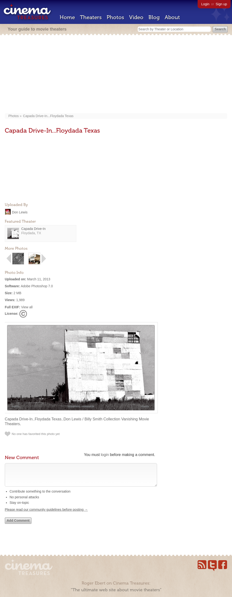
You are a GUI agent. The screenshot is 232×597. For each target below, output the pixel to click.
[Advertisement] (116, 74)
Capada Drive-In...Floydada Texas (48, 116)
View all (26, 307)
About (172, 17)
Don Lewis (19, 212)
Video (136, 17)
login (105, 455)
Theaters (91, 17)
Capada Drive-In (33, 229)
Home (67, 17)
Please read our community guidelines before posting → (46, 514)
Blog (154, 17)
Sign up (221, 4)
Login (205, 4)
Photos (115, 17)
